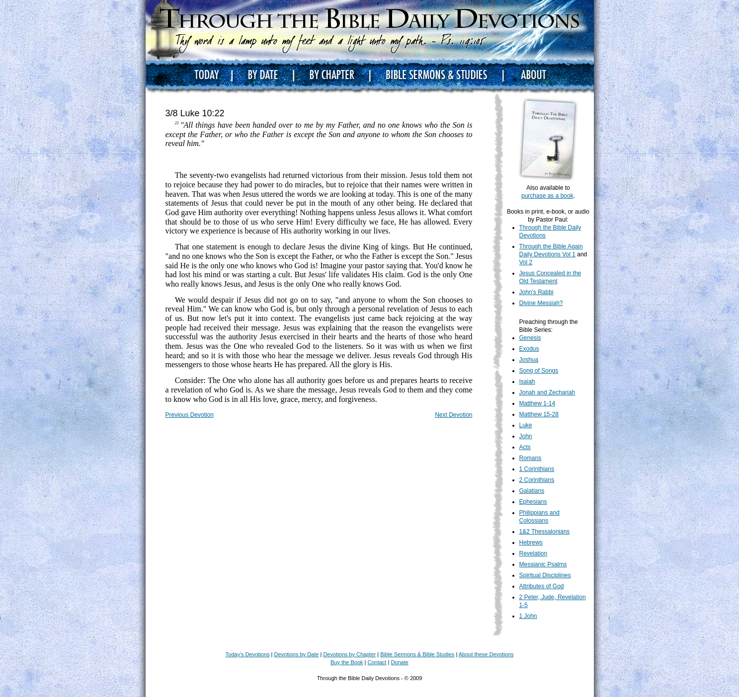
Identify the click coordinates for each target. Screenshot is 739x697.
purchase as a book (547, 195)
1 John (528, 616)
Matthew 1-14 (537, 403)
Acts (525, 447)
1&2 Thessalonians (544, 531)
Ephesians (533, 501)
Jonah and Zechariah (547, 392)
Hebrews (531, 542)
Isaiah (527, 381)
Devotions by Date (296, 654)
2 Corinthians (537, 479)
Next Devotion (453, 414)
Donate (399, 662)
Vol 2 (526, 262)
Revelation (533, 553)
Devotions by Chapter (349, 654)
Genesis (530, 337)
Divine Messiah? (541, 303)
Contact (377, 662)
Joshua (529, 359)
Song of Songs (539, 370)
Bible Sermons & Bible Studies (417, 654)
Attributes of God (541, 586)
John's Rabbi (536, 292)
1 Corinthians (537, 468)
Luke (525, 425)
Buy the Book (346, 662)
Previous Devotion (189, 414)
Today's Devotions (248, 654)
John (525, 436)
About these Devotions (486, 654)
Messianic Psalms (543, 564)
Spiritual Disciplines (545, 575)
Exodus (529, 348)
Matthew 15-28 (539, 414)
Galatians (532, 490)
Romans (530, 458)
